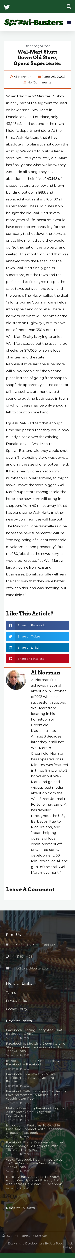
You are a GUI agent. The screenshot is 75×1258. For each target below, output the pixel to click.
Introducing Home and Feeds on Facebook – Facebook (34, 1062)
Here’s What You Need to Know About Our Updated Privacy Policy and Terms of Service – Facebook (34, 1180)
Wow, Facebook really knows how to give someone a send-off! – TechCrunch (35, 1163)
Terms (11, 993)
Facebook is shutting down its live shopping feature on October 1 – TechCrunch (35, 1047)
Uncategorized (37, 46)
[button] (69, 6)
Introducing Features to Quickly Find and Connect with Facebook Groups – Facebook (34, 1129)
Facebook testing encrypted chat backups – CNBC (34, 1032)
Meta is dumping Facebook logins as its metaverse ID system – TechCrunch (35, 1111)
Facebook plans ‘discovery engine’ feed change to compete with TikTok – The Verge (35, 1146)
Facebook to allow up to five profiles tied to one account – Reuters (31, 1077)
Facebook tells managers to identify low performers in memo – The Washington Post (36, 1094)
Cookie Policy (16, 1009)
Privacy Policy (17, 1001)
